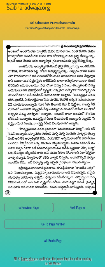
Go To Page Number (53, 224)
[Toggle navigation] (97, 7)
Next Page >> (77, 207)
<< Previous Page (28, 207)
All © (24, 258)
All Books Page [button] (53, 240)
